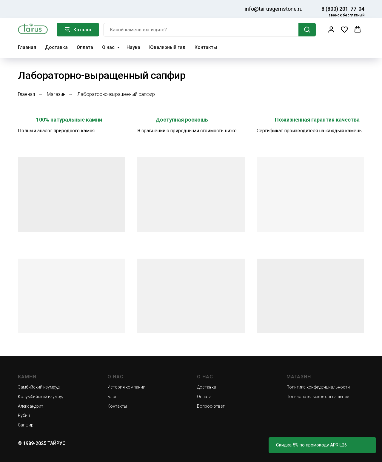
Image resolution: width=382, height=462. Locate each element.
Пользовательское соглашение (317, 396)
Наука (133, 47)
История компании (126, 387)
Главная (27, 47)
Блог (112, 396)
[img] (27, 8)
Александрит (30, 406)
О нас (109, 47)
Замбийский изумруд (38, 387)
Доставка (56, 47)
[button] (331, 29)
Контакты (206, 47)
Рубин (24, 415)
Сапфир (25, 425)
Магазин (56, 94)
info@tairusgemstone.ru (274, 9)
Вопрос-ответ (211, 406)
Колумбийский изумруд (41, 396)
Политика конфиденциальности (318, 387)
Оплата (85, 47)
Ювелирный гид (167, 47)
